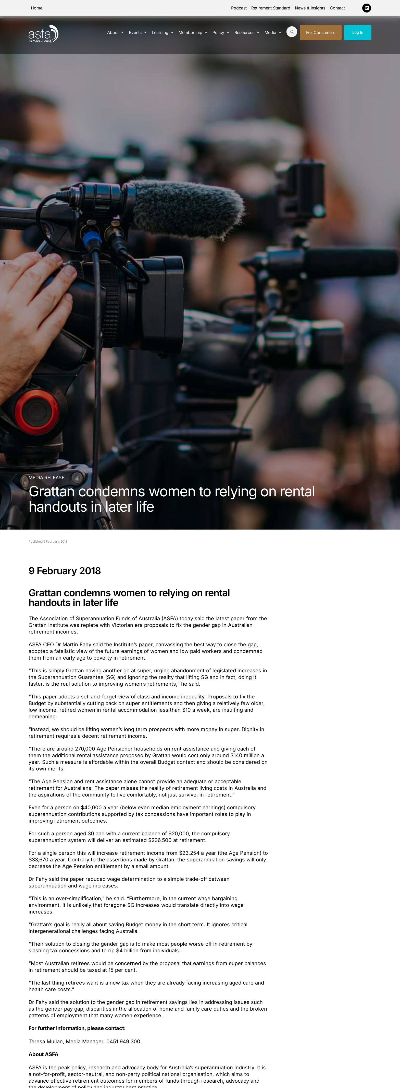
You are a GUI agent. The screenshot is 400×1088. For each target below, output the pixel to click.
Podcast (239, 7)
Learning (162, 32)
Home (36, 7)
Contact (337, 7)
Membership (193, 32)
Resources (246, 32)
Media (273, 32)
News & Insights (310, 7)
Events (138, 32)
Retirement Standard (270, 7)
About (115, 32)
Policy (220, 32)
